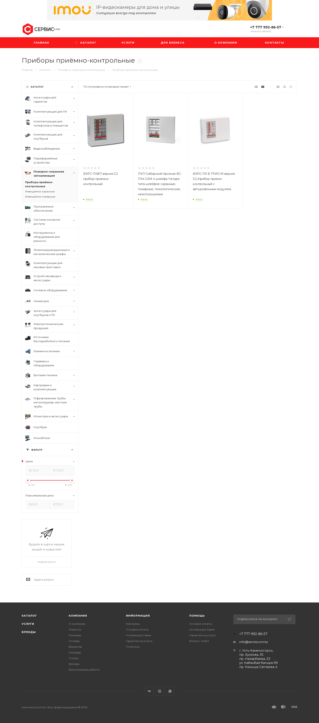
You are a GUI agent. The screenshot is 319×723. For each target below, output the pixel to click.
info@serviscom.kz (253, 642)
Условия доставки (138, 635)
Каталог (29, 615)
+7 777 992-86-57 (265, 27)
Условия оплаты (137, 629)
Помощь (197, 615)
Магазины (133, 623)
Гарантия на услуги (139, 641)
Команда (75, 635)
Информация (138, 615)
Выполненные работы (84, 669)
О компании (77, 623)
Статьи (73, 658)
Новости (75, 629)
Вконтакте (149, 691)
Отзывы (74, 641)
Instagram (159, 691)
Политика (132, 646)
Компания (78, 615)
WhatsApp (170, 691)
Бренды (29, 632)
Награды (75, 652)
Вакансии (75, 646)
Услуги (28, 623)
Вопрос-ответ (199, 641)
